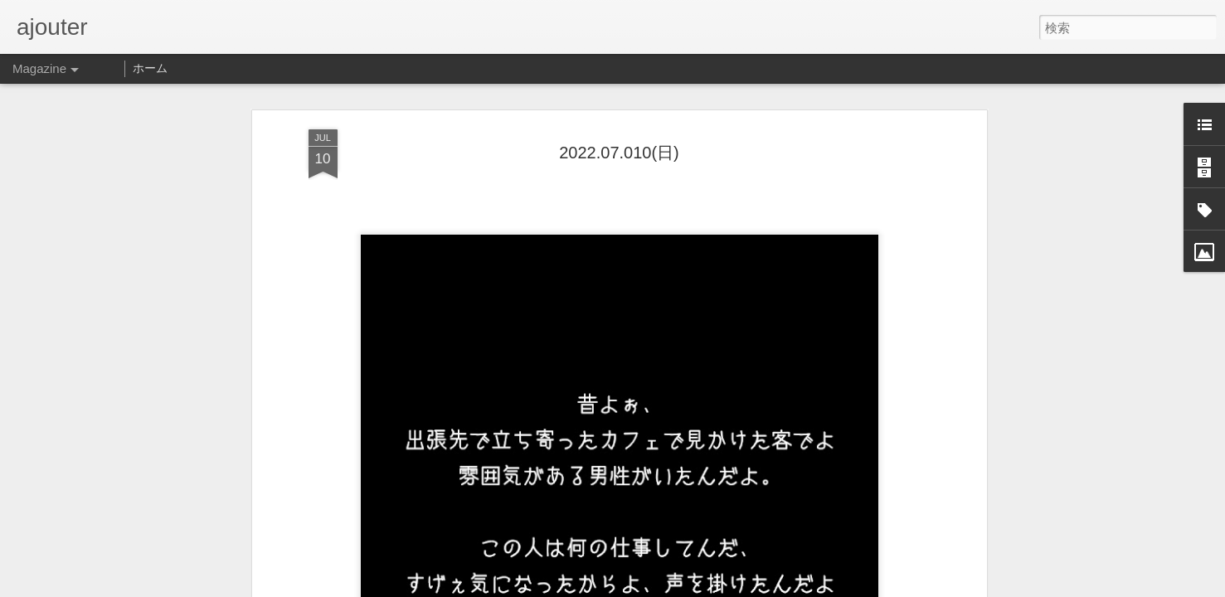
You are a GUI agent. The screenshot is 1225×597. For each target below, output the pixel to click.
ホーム (150, 68)
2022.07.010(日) (619, 109)
